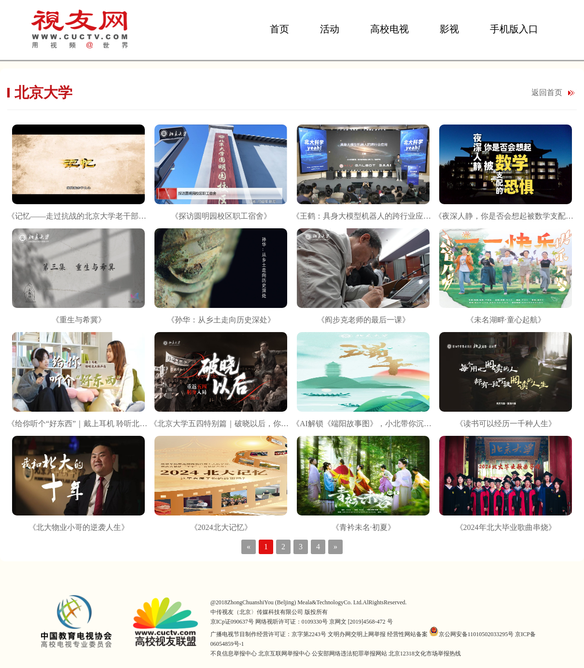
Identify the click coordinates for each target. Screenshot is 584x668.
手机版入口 (514, 29)
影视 (449, 29)
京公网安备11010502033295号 (471, 634)
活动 (329, 29)
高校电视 (389, 29)
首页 (279, 29)
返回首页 (546, 92)
